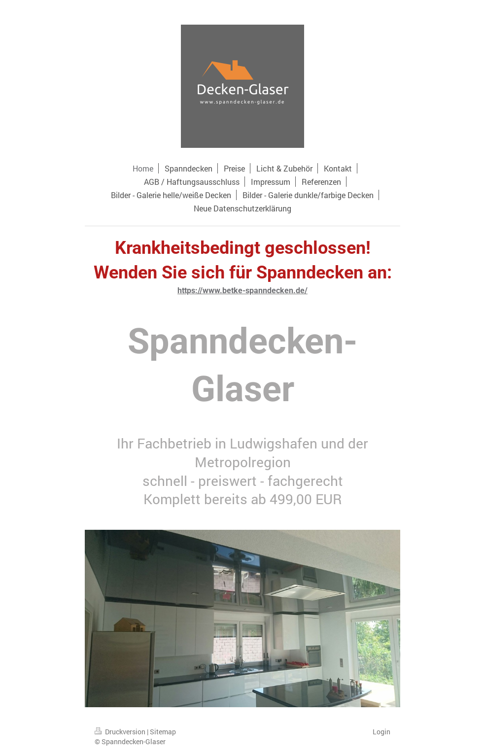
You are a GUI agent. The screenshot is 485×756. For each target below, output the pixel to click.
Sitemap (163, 731)
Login (381, 731)
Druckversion (121, 731)
